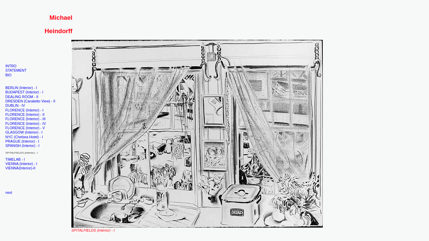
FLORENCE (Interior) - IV (25, 124)
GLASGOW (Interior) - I (24, 132)
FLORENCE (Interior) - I (24, 110)
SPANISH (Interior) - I (22, 146)
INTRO (10, 66)
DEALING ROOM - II (21, 97)
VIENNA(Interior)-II (20, 168)
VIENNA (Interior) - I (21, 164)
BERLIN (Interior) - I (21, 88)
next (8, 192)
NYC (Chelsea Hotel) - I (24, 137)
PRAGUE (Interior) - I (22, 141)
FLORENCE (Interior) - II (25, 114)
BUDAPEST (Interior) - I (24, 92)
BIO (8, 75)
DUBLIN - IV (15, 105)
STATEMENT (15, 70)
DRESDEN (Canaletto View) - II (30, 101)
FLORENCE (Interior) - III (25, 119)
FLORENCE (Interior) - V (25, 128)
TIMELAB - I (15, 159)
